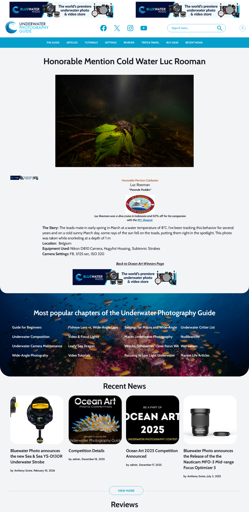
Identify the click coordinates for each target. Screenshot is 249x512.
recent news (194, 42)
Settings (112, 42)
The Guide (55, 42)
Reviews (131, 42)
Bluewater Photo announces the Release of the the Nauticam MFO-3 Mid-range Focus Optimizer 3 (208, 462)
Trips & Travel (152, 42)
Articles (74, 42)
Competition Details (86, 453)
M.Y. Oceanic (145, 220)
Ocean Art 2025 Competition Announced (152, 456)
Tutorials (93, 42)
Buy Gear (174, 42)
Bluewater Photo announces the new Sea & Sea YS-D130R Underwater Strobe (36, 459)
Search (219, 28)
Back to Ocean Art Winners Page (140, 264)
